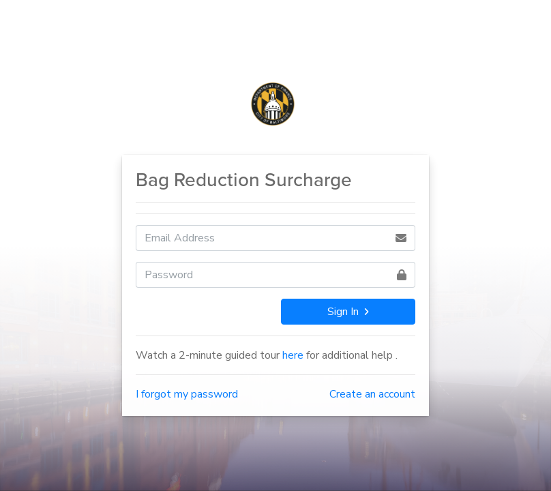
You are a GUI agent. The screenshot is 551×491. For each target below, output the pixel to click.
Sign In (347, 311)
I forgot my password (187, 394)
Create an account (372, 394)
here (292, 355)
